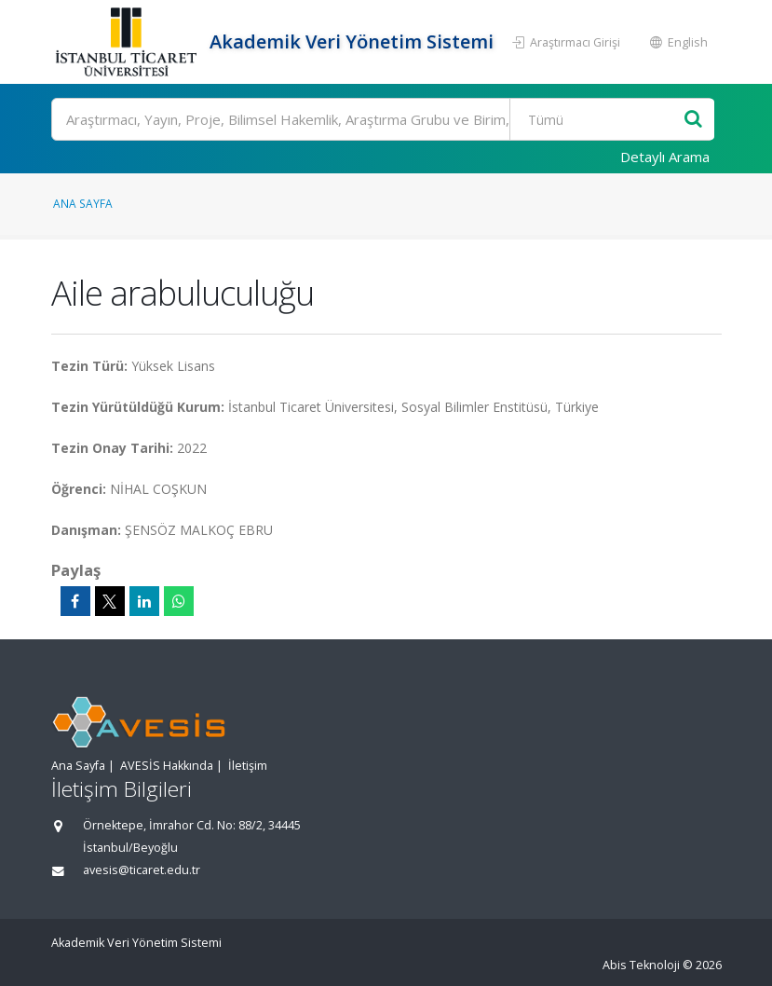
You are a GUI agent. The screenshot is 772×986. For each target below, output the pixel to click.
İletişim (247, 766)
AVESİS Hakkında (166, 766)
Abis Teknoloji (641, 965)
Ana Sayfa (83, 203)
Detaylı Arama (665, 156)
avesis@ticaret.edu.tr (141, 870)
